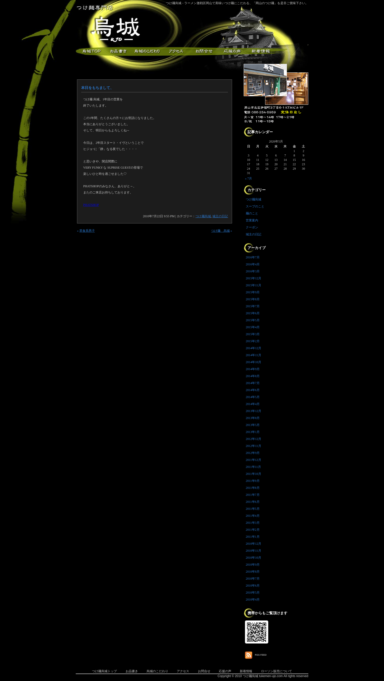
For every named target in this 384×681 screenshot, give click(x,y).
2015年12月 (253, 278)
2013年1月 (253, 432)
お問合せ (204, 671)
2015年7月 (253, 306)
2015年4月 (253, 327)
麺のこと (252, 213)
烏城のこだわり (157, 671)
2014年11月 (253, 355)
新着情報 (260, 51)
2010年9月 (253, 564)
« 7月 (248, 178)
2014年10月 (253, 362)
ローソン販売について (276, 671)
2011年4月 (253, 516)
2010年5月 (253, 592)
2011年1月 (253, 536)
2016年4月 (253, 264)
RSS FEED (261, 655)
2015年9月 (253, 292)
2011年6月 (253, 502)
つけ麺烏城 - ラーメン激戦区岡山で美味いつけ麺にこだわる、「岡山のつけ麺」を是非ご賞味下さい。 (237, 3)
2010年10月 (253, 557)
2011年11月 (253, 467)
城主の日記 (220, 216)
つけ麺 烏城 (220, 231)
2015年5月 (253, 320)
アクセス (175, 51)
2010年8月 (253, 571)
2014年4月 (253, 404)
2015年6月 (253, 313)
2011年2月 (253, 530)
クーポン (252, 227)
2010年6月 (253, 585)
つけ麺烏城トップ (104, 671)
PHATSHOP (91, 205)
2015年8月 (253, 299)
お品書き (118, 51)
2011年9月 (253, 481)
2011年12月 (253, 460)
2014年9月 (253, 369)
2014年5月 (253, 397)
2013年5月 (253, 425)
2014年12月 (253, 348)
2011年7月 (253, 495)
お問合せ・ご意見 (203, 51)
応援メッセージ (232, 51)
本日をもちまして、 (97, 88)
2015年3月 (253, 334)
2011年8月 (253, 488)
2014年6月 (253, 390)
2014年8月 (253, 376)
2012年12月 (253, 439)
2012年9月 (253, 453)
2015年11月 (253, 285)
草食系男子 (87, 231)
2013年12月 (253, 411)
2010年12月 (253, 543)
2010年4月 (253, 599)
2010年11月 (253, 550)
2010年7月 (253, 578)
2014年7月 (253, 383)
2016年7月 (253, 257)
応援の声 (225, 671)
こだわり (147, 51)
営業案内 (252, 220)
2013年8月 (253, 418)
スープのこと (255, 206)
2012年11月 (253, 446)
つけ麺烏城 (90, 51)
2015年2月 (253, 341)
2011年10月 (253, 474)
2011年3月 (253, 523)
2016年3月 (253, 271)
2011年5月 (253, 509)
